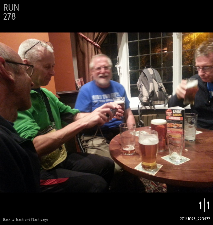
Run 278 (11, 12)
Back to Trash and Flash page (25, 219)
